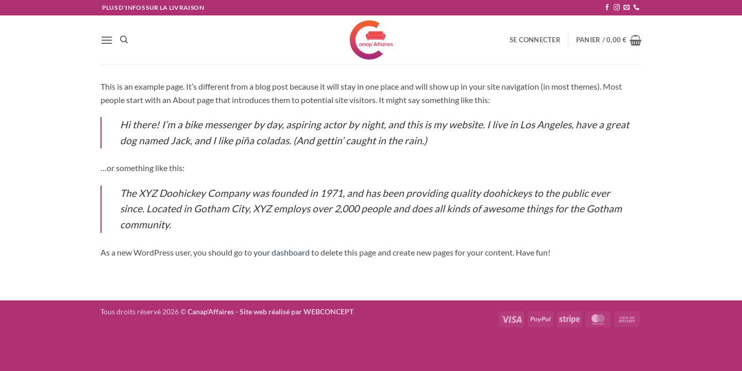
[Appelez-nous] (636, 7)
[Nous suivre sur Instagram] (617, 7)
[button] (106, 40)
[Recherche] (124, 39)
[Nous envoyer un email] (626, 7)
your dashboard (282, 252)
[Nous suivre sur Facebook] (607, 7)
